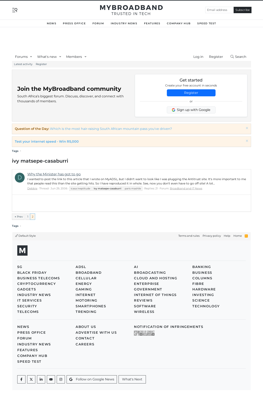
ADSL (81, 267)
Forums (21, 57)
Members (74, 57)
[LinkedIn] (41, 379)
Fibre (198, 284)
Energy (84, 284)
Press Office (74, 23)
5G (19, 267)
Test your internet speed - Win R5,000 (47, 141)
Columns (202, 278)
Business (202, 273)
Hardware (204, 289)
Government (148, 289)
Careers (85, 344)
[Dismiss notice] (246, 128)
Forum (98, 23)
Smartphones (91, 306)
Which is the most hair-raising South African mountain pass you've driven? (111, 129)
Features (152, 23)
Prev (20, 216)
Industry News (124, 23)
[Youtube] (51, 379)
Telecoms (28, 312)
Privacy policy (212, 235)
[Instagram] (61, 379)
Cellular (86, 278)
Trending (86, 312)
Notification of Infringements (168, 327)
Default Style (25, 235)
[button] (31, 57)
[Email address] (219, 10)
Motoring (86, 300)
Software (145, 306)
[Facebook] (21, 379)
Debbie (32, 188)
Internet (86, 295)
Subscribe (242, 10)
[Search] (238, 57)
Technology (206, 306)
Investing (203, 295)
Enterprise (146, 284)
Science (201, 300)
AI (136, 267)
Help (227, 235)
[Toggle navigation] (15, 10)
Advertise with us (96, 332)
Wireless (144, 312)
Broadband (89, 273)
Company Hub (179, 23)
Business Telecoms (38, 278)
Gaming (84, 289)
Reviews (143, 300)
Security (27, 306)
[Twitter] (31, 379)
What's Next (132, 379)
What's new (47, 57)
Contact (85, 338)
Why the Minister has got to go (54, 174)
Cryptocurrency (36, 284)
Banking (201, 267)
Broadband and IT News (186, 188)
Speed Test (206, 23)
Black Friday (32, 273)
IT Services (29, 300)
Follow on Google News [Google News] (91, 379)
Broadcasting (150, 273)
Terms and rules (189, 235)
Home (237, 235)
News (51, 23)
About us (86, 327)
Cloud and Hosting (155, 278)
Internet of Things (155, 295)
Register (41, 64)
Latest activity (23, 64)
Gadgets (26, 289)
